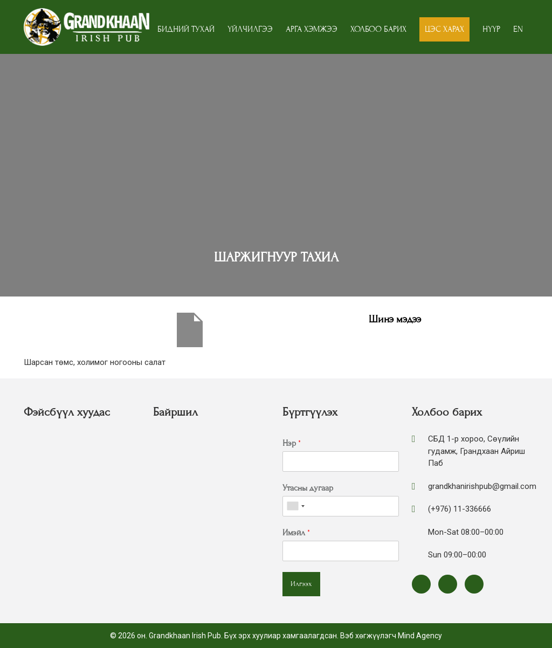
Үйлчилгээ (250, 29)
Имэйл (296, 532)
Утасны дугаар (307, 488)
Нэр (291, 443)
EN (518, 29)
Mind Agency (420, 635)
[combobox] (295, 506)
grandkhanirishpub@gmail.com (482, 486)
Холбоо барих (378, 29)
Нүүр (491, 29)
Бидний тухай (186, 29)
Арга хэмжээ (311, 29)
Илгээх (301, 584)
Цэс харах (444, 29)
